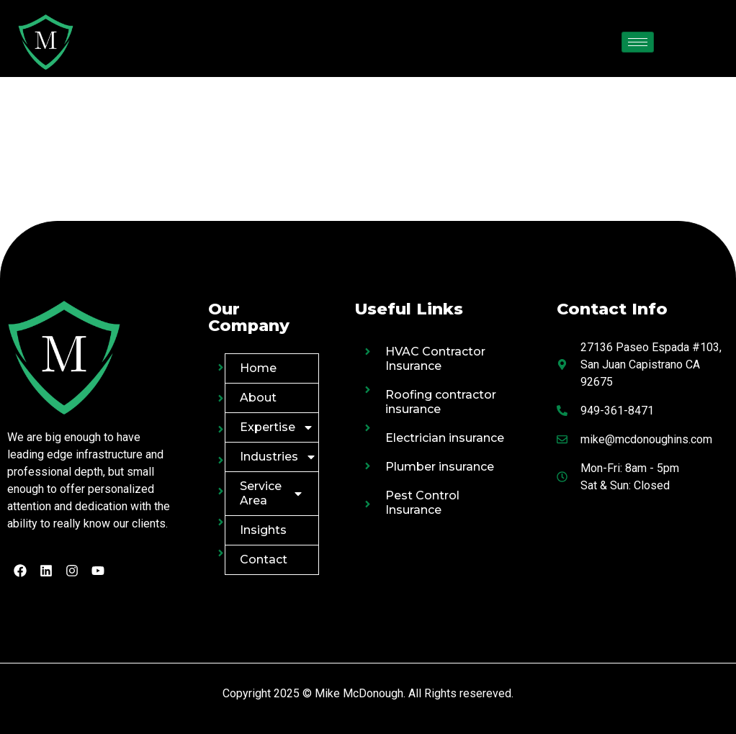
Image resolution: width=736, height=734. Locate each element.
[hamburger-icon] (637, 42)
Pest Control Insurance (422, 503)
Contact (263, 559)
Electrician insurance (444, 438)
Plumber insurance (439, 467)
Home (258, 368)
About (258, 397)
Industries (278, 457)
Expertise (277, 427)
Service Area (272, 493)
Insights (263, 530)
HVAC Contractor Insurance (435, 359)
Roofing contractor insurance (440, 402)
